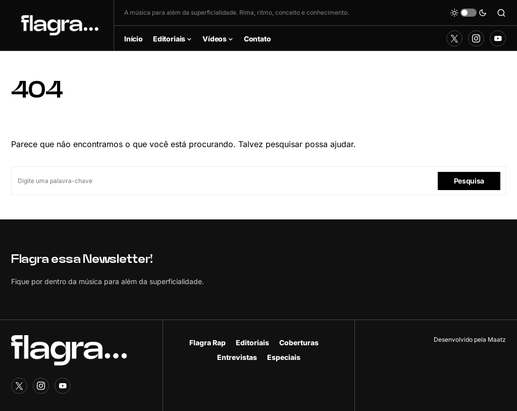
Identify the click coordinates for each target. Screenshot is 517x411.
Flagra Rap (207, 342)
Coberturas (299, 342)
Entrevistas (237, 357)
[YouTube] (498, 38)
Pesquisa (469, 180)
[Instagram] (476, 38)
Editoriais (252, 342)
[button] (468, 13)
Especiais (283, 357)
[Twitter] (454, 38)
